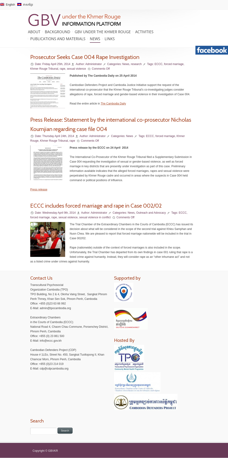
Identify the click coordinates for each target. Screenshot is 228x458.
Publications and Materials (57, 38)
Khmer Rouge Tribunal (44, 68)
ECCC (158, 64)
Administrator (93, 64)
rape (62, 68)
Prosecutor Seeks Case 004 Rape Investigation (84, 57)
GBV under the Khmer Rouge (103, 31)
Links (110, 38)
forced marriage (174, 64)
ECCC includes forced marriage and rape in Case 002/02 (96, 205)
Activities (144, 31)
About (34, 31)
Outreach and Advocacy (151, 212)
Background (57, 31)
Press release (38, 189)
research (136, 64)
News (95, 38)
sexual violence (76, 68)
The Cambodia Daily (113, 103)
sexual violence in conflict (95, 217)
